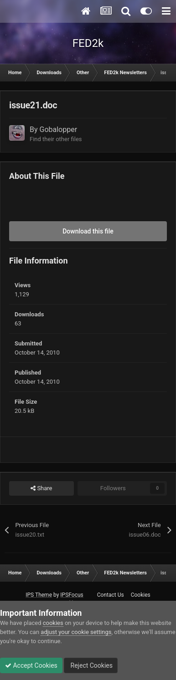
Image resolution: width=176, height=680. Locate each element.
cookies (53, 622)
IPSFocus (71, 595)
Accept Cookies (31, 665)
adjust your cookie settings (76, 632)
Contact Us (110, 595)
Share (41, 488)
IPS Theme (39, 595)
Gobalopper (59, 129)
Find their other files (56, 139)
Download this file (88, 231)
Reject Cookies (91, 665)
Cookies (140, 595)
